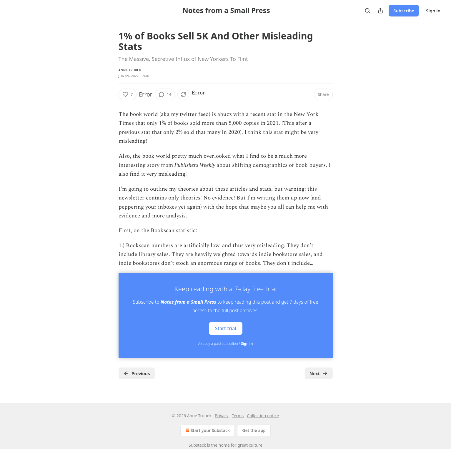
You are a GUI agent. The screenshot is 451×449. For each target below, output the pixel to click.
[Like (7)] (128, 94)
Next (318, 373)
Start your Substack (207, 430)
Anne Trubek (130, 70)
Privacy (222, 415)
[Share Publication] (380, 10)
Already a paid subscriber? (225, 343)
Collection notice (263, 415)
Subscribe (403, 11)
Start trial (225, 328)
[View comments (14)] (165, 94)
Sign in (433, 11)
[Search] (367, 10)
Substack (197, 445)
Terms (238, 415)
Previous (136, 373)
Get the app (254, 430)
